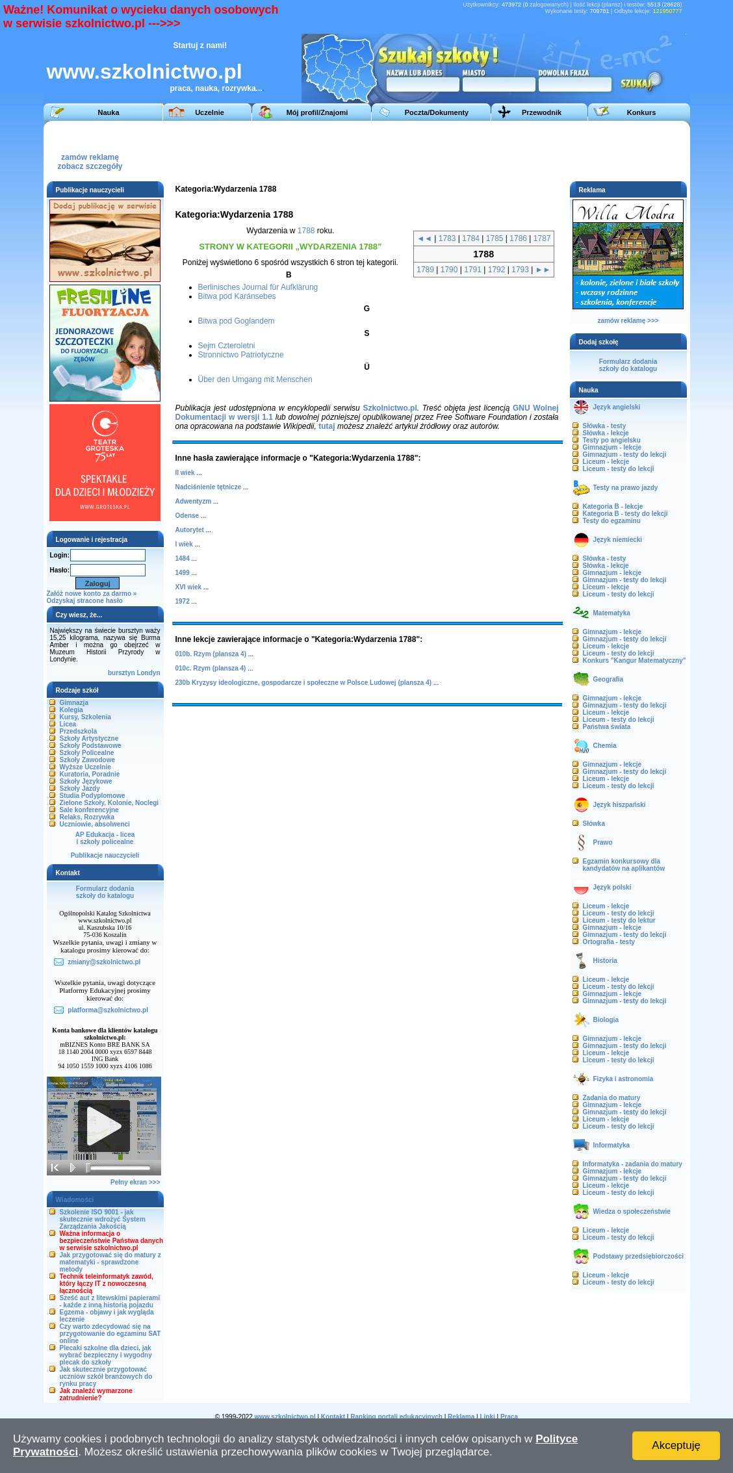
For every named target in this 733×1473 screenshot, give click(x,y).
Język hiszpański (619, 804)
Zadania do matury (612, 1097)
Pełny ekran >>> (135, 1182)
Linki (487, 1416)
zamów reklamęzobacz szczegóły (89, 158)
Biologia (606, 1019)
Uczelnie (209, 112)
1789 (425, 269)
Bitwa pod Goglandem (236, 321)
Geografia (608, 679)
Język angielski (617, 407)
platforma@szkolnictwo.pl (108, 1010)
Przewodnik (541, 112)
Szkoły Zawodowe (88, 759)
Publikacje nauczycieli (105, 855)
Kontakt (333, 1416)
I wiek (184, 544)
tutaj (326, 426)
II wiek (185, 472)
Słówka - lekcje (606, 433)
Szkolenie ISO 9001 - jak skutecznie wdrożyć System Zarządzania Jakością (103, 1219)
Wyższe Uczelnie (85, 767)
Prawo (603, 842)
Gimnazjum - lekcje (612, 447)
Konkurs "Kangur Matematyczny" (634, 660)
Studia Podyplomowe (92, 795)
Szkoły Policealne (87, 752)
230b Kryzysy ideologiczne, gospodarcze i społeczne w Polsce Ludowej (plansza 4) (303, 682)
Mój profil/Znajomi (317, 112)
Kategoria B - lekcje (613, 506)
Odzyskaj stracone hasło (85, 600)
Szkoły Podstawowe (91, 745)
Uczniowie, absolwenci (95, 824)
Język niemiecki (618, 539)
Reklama (461, 1416)
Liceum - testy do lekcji (618, 468)
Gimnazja (74, 702)
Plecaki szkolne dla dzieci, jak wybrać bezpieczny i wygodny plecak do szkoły (106, 1355)
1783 (447, 238)
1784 (471, 238)
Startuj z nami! (200, 45)
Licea (68, 724)
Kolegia (71, 709)
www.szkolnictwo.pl (144, 71)
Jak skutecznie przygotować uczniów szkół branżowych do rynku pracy (106, 1376)
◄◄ (424, 238)
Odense (187, 515)
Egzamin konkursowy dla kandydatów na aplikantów (624, 865)
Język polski (612, 887)
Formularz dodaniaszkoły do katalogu (105, 892)
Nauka (108, 112)
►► (543, 269)
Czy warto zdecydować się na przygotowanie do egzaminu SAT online (110, 1333)
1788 (306, 230)
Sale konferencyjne (89, 809)
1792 (497, 269)
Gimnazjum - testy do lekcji (625, 454)
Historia (605, 960)
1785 (495, 238)
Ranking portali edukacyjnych (396, 1416)
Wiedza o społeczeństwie (632, 1211)
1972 (182, 601)
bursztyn (121, 672)
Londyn (148, 672)
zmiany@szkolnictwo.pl (104, 962)
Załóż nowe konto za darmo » (92, 593)
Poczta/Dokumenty (437, 112)
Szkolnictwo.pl (390, 408)
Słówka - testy (604, 425)
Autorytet (189, 529)
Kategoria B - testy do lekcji (625, 513)
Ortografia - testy (609, 941)
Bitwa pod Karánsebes (237, 296)
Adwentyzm (193, 501)
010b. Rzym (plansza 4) (210, 654)
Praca (509, 1416)
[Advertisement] (445, 150)
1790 (449, 269)
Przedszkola (78, 731)
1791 (473, 269)
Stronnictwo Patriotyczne (241, 354)
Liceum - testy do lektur (619, 920)
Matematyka (611, 613)
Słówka (594, 823)
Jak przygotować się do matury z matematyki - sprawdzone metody (110, 1262)
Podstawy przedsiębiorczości (638, 1256)
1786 (518, 238)
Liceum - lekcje (606, 461)
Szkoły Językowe (86, 781)
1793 (520, 269)
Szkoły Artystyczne (89, 738)
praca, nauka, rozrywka (213, 88)
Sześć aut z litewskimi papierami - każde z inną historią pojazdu (110, 1301)
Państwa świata (607, 726)
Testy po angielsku (612, 440)
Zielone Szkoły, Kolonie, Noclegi (109, 802)
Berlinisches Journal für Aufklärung (258, 287)
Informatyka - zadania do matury (632, 1164)
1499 (182, 572)
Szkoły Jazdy (80, 788)
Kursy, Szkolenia (85, 717)
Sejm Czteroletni (226, 345)
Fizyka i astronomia (623, 1078)
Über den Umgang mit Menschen (255, 379)
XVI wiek (188, 587)
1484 (182, 558)
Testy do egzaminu (612, 520)
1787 (542, 238)
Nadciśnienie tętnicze (208, 487)
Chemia (605, 745)
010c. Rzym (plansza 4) (210, 668)
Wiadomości (75, 1199)
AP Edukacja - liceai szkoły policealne (105, 838)
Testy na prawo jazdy (625, 487)
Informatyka (611, 1145)
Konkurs (641, 112)
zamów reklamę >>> (627, 320)
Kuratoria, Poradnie (90, 774)
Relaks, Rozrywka (87, 817)
